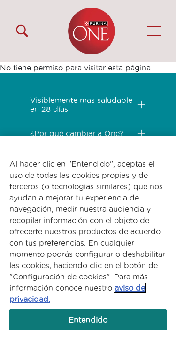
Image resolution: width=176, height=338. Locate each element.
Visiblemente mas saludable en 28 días (81, 104)
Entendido (88, 319)
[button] (154, 31)
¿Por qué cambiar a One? (76, 133)
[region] (88, 237)
